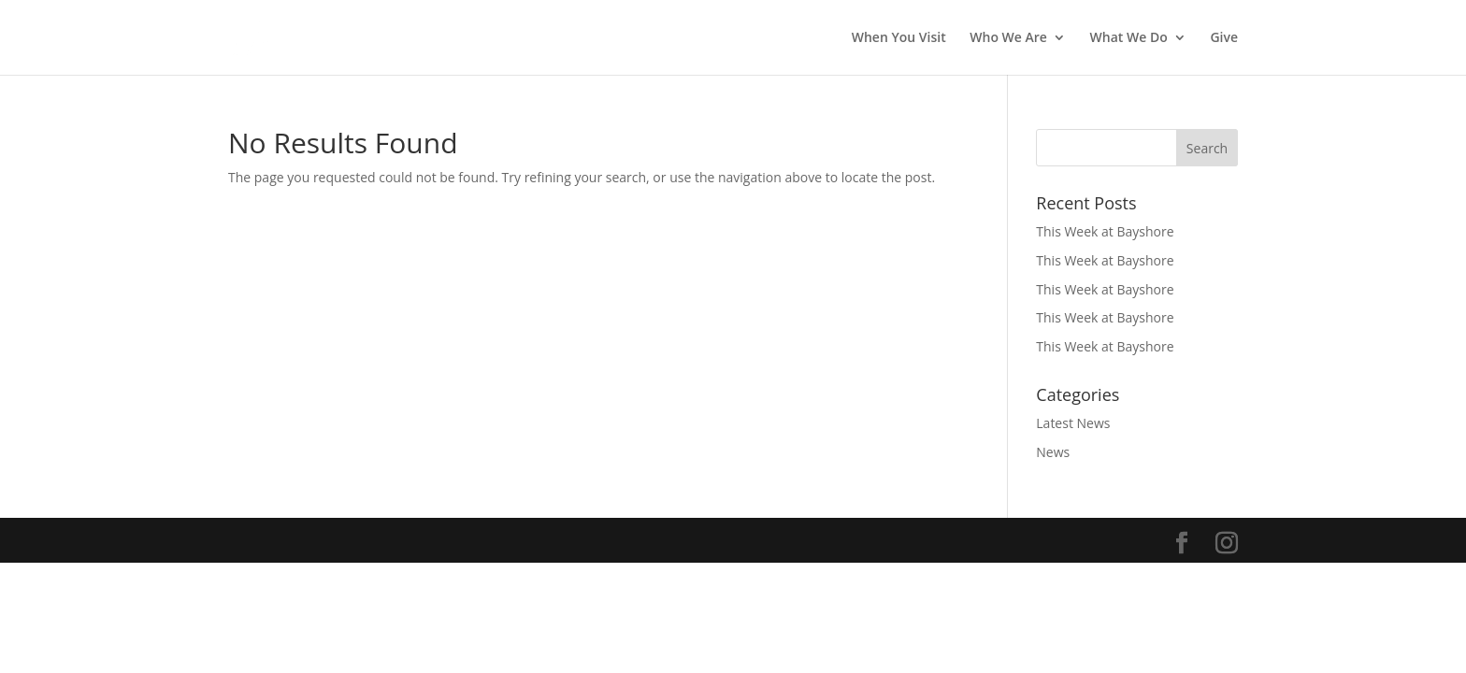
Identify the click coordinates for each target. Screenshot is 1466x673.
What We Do (1129, 38)
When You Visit (899, 38)
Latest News (1073, 423)
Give (1224, 38)
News (1053, 452)
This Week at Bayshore (1104, 231)
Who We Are (1008, 38)
